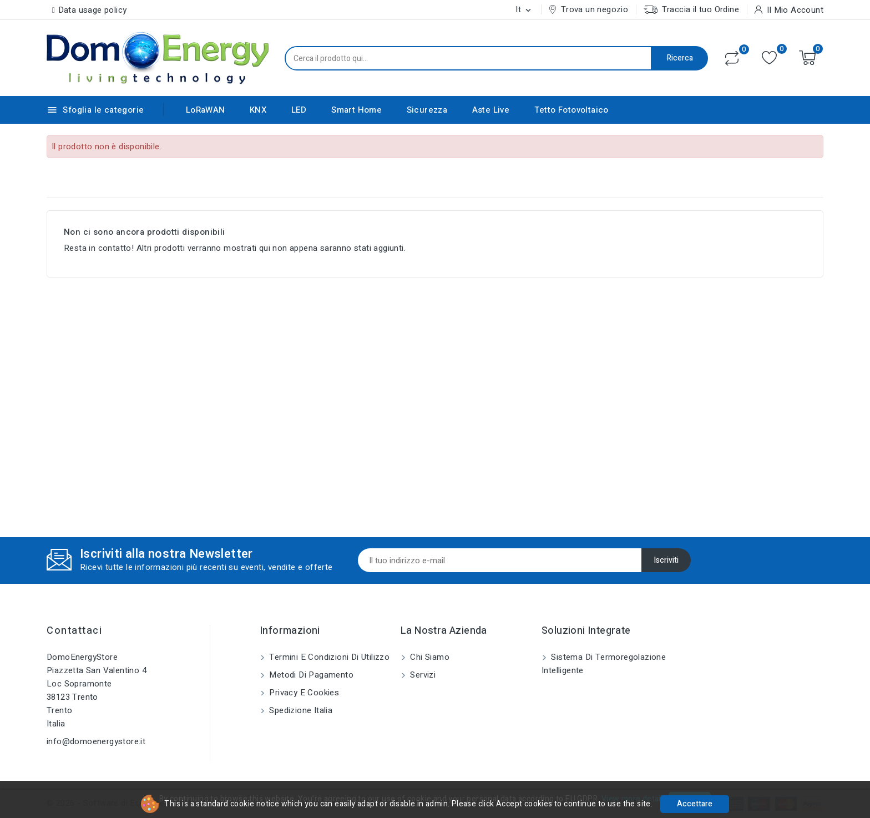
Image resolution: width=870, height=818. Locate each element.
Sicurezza (427, 110)
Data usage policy (92, 10)
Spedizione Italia (299, 710)
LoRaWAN (205, 110)
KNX (258, 110)
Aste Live (491, 110)
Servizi (422, 675)
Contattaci (74, 630)
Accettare (694, 804)
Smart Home (356, 110)
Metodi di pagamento (310, 675)
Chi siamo (428, 657)
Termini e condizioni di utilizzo (328, 657)
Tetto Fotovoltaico (571, 110)
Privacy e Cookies (303, 692)
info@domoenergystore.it (96, 741)
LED (299, 110)
